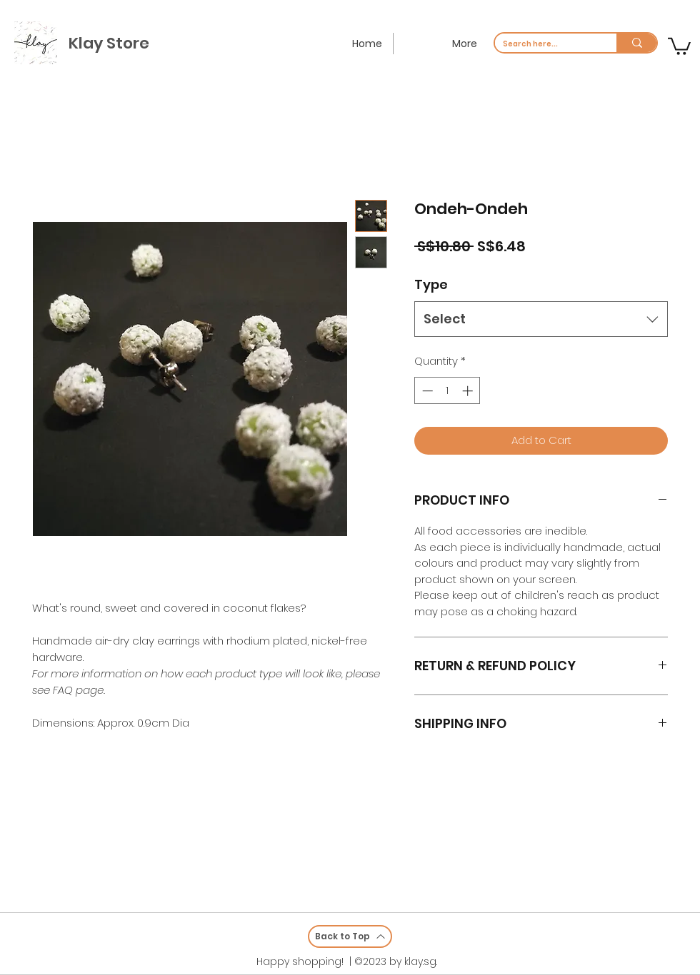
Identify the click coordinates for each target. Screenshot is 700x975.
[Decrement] (426, 391)
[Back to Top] (350, 936)
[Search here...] (544, 44)
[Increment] (469, 391)
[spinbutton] (447, 391)
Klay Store (109, 43)
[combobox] (541, 319)
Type (431, 284)
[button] (679, 45)
